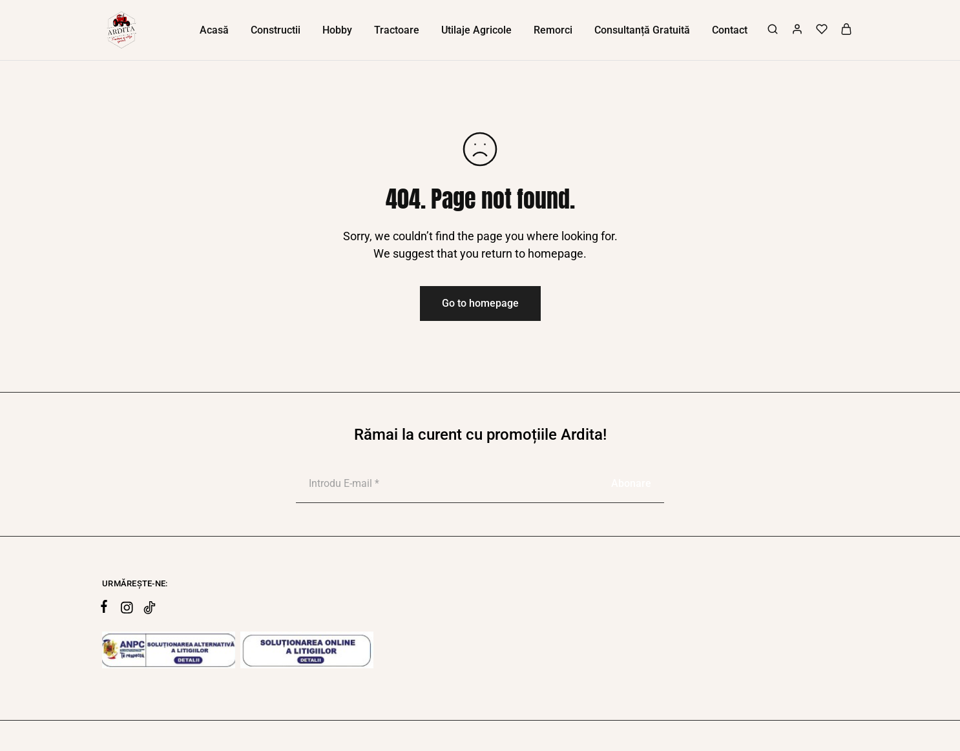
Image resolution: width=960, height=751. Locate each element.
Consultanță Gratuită (642, 30)
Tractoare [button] (396, 30)
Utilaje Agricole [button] (476, 30)
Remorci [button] (553, 30)
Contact (729, 30)
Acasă (214, 30)
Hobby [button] (337, 30)
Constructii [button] (275, 30)
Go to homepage (480, 303)
